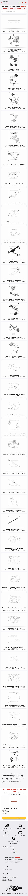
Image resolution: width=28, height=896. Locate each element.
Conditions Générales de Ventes (10, 876)
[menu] (25, 2)
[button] (14, 801)
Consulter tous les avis (14, 854)
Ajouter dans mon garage (14, 818)
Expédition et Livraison (7, 880)
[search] (25, 11)
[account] (19, 2)
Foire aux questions (7, 869)
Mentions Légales (6, 879)
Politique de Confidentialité (9, 877)
